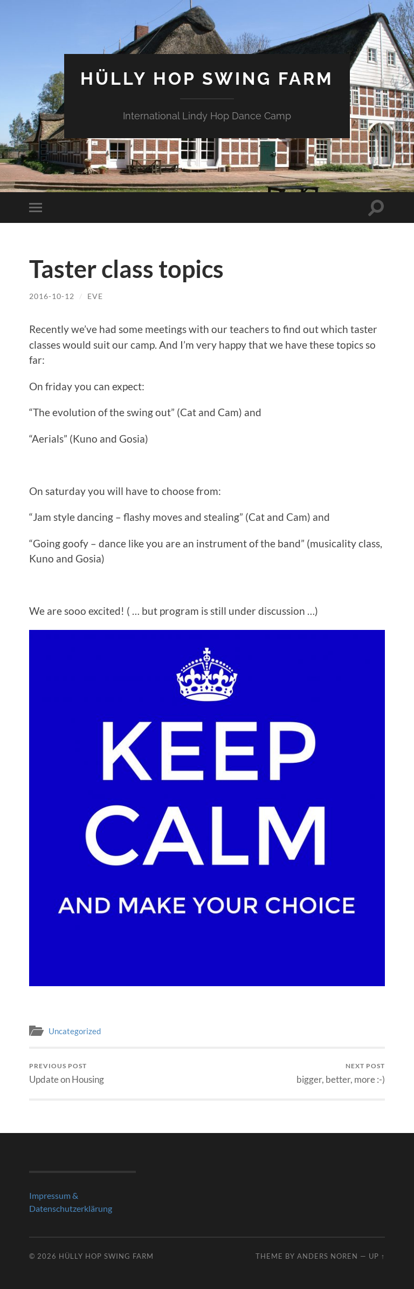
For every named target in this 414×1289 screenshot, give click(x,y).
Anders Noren (327, 1256)
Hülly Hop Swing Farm (207, 79)
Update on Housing (66, 1073)
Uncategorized (75, 1031)
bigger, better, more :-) (340, 1073)
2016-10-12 (51, 296)
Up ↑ (377, 1256)
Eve (95, 296)
